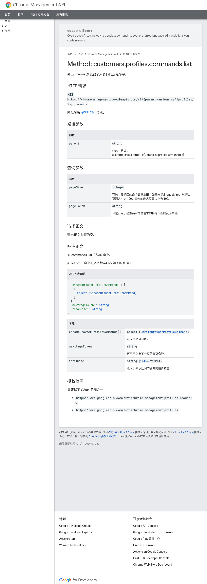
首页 (8, 14)
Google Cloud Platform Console (153, 532)
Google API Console (145, 525)
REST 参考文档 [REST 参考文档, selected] (40, 14)
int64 (144, 361)
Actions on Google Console (150, 551)
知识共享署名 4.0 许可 (122, 432)
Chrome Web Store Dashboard (152, 564)
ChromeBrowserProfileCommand (112, 293)
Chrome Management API (39, 4)
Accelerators (67, 538)
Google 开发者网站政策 (102, 436)
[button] (26, 26)
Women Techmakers (72, 545)
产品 (80, 54)
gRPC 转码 (88, 112)
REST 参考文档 (131, 54)
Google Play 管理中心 (146, 538)
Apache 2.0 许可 (184, 432)
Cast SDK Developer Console (151, 558)
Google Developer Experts (75, 532)
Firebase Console (144, 545)
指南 (20, 14)
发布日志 (62, 14)
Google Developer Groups (75, 525)
